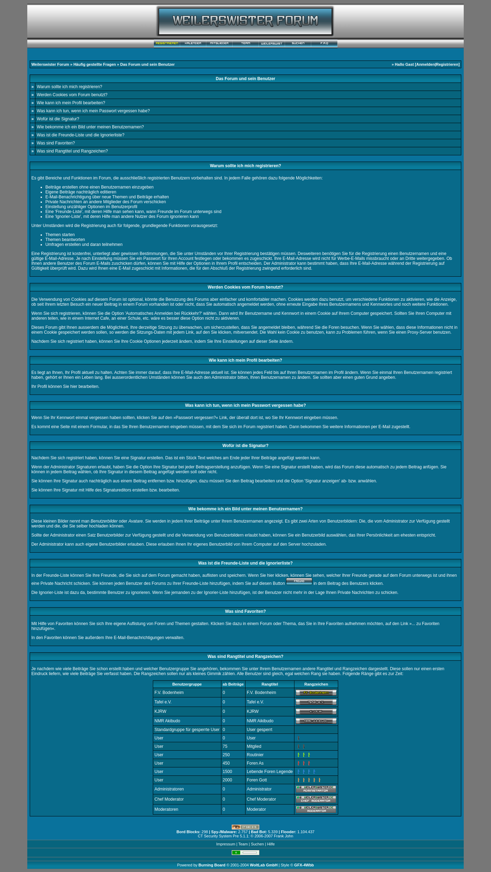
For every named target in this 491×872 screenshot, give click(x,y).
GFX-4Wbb (304, 865)
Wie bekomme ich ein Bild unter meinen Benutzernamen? (90, 127)
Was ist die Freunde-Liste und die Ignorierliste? (80, 135)
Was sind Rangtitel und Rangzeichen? (72, 151)
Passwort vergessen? (196, 417)
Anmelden (425, 64)
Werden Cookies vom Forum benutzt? (72, 94)
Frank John (283, 836)
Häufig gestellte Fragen (94, 64)
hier (73, 386)
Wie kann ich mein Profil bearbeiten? (71, 102)
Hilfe (271, 844)
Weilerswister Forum (50, 64)
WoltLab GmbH (263, 865)
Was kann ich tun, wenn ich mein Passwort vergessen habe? (93, 110)
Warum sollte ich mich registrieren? (69, 86)
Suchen (257, 844)
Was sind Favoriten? (56, 143)
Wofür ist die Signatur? (58, 118)
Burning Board (213, 865)
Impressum (225, 844)
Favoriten (53, 637)
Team (243, 844)
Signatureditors (117, 490)
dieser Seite (267, 341)
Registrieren (447, 64)
